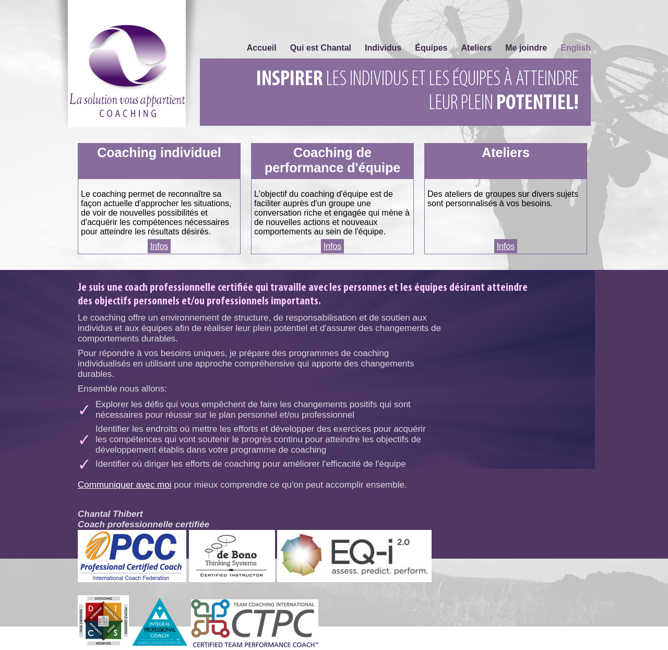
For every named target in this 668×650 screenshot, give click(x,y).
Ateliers (476, 47)
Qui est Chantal (320, 47)
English (575, 47)
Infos (159, 246)
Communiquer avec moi (125, 485)
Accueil (262, 47)
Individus (383, 47)
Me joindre (526, 47)
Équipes (431, 47)
